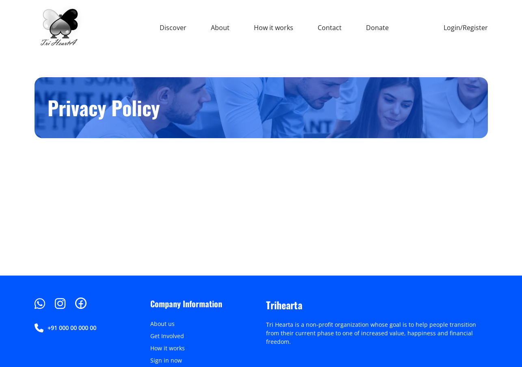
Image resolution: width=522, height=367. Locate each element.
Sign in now (166, 360)
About (220, 27)
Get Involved (167, 336)
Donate (377, 27)
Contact (330, 27)
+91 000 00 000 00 (65, 328)
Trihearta (284, 305)
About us (162, 324)
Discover (173, 27)
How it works (273, 27)
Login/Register (466, 27)
